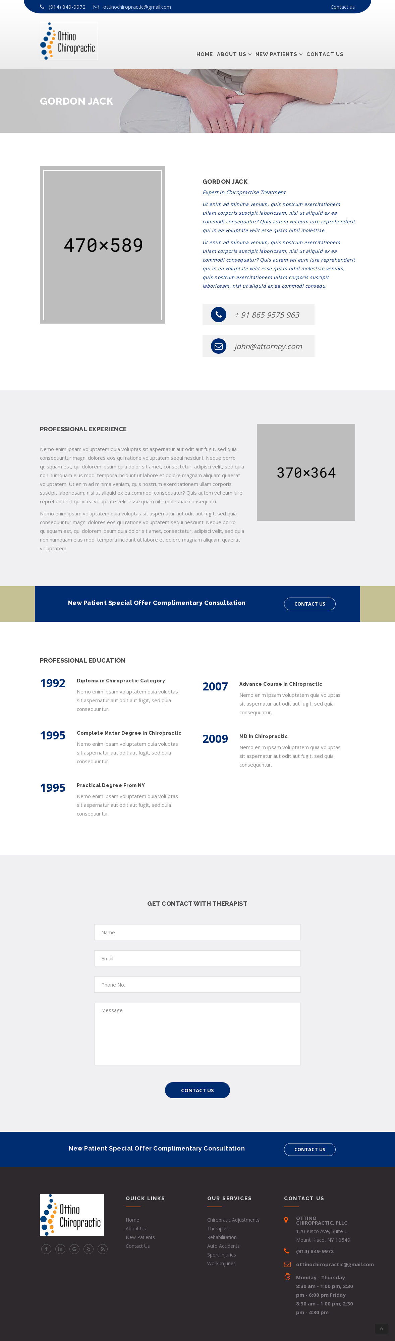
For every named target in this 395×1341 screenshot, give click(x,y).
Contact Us (197, 1090)
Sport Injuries (221, 1254)
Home (204, 29)
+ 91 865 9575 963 (255, 314)
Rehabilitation (222, 1237)
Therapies (218, 1228)
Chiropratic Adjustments (233, 1220)
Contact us (343, 6)
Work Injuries (221, 1263)
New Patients (276, 29)
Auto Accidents (223, 1246)
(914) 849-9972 (67, 6)
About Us (231, 29)
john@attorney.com (256, 346)
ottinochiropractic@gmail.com (137, 6)
